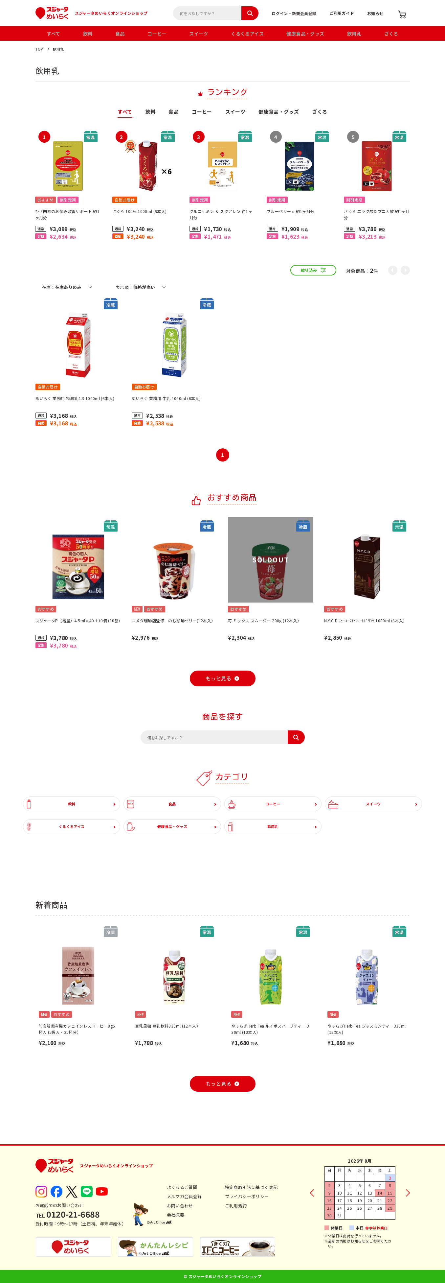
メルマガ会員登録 (184, 1196)
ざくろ (391, 33)
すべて (53, 33)
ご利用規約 (236, 1205)
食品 (120, 33)
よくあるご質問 (182, 1187)
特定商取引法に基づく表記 (251, 1187)
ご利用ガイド (342, 13)
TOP (39, 49)
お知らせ (375, 13)
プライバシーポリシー (247, 1196)
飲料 (88, 33)
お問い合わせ (180, 1205)
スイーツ (198, 33)
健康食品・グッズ (305, 33)
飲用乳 (354, 33)
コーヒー (157, 33)
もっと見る (218, 678)
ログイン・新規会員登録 (294, 13)
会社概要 (176, 1215)
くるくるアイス (247, 33)
